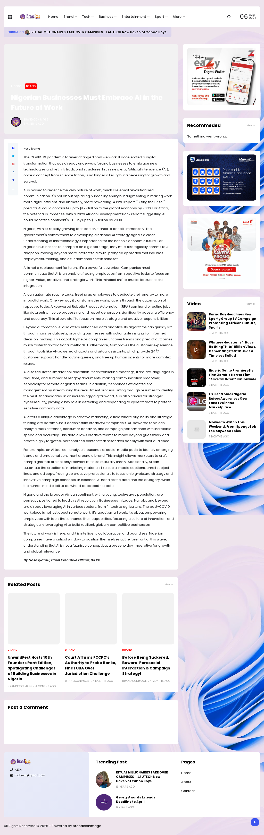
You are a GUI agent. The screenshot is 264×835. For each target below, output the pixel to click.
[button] (13, 189)
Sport (159, 16)
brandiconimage (87, 825)
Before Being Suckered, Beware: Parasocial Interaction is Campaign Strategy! (146, 665)
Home (53, 16)
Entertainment (134, 16)
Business (106, 16)
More (177, 16)
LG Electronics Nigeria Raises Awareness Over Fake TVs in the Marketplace (228, 400)
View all (169, 584)
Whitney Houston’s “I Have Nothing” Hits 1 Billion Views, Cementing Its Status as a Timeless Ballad (232, 349)
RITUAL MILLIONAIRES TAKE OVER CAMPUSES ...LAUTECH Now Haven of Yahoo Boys (98, 32)
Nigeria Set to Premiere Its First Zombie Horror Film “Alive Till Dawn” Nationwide (232, 374)
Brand (68, 16)
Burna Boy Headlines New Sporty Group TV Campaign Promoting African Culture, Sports (232, 321)
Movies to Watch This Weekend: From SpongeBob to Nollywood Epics (232, 426)
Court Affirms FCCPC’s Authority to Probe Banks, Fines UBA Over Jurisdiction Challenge (90, 665)
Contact (188, 790)
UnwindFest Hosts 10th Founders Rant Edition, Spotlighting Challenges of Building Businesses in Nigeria (32, 668)
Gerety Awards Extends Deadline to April (135, 799)
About (186, 781)
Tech (86, 16)
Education (16, 32)
